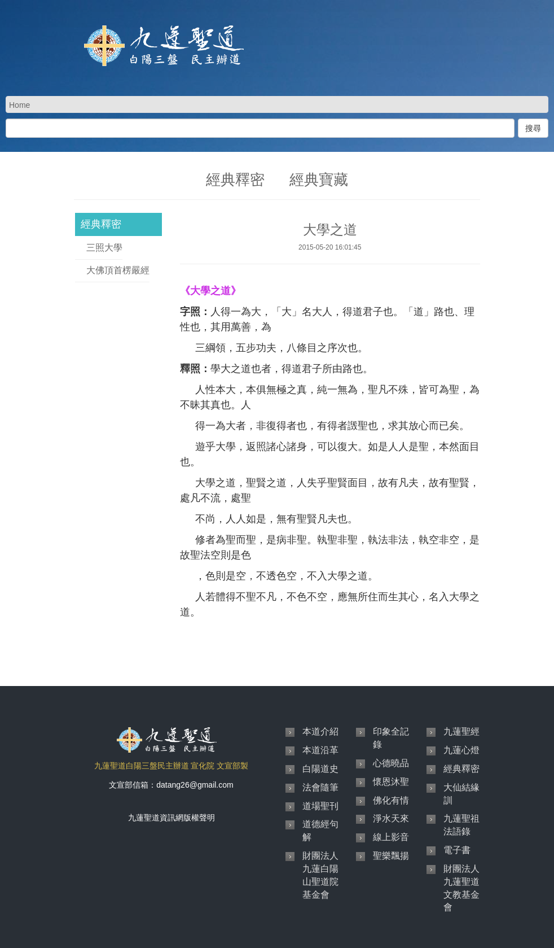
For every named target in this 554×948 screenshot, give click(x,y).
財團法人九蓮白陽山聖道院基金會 (320, 875)
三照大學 (104, 247)
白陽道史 (320, 769)
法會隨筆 (320, 787)
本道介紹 (320, 731)
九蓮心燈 (461, 750)
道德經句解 (320, 830)
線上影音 (391, 837)
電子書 (457, 850)
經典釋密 (101, 224)
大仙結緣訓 (461, 794)
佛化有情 (391, 800)
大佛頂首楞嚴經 (118, 270)
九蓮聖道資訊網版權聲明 (171, 817)
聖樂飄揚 (391, 855)
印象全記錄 (391, 738)
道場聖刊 (320, 806)
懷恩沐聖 (391, 782)
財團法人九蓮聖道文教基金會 (461, 888)
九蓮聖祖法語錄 (461, 825)
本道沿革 (320, 750)
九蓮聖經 (461, 731)
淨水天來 (391, 818)
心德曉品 (391, 763)
